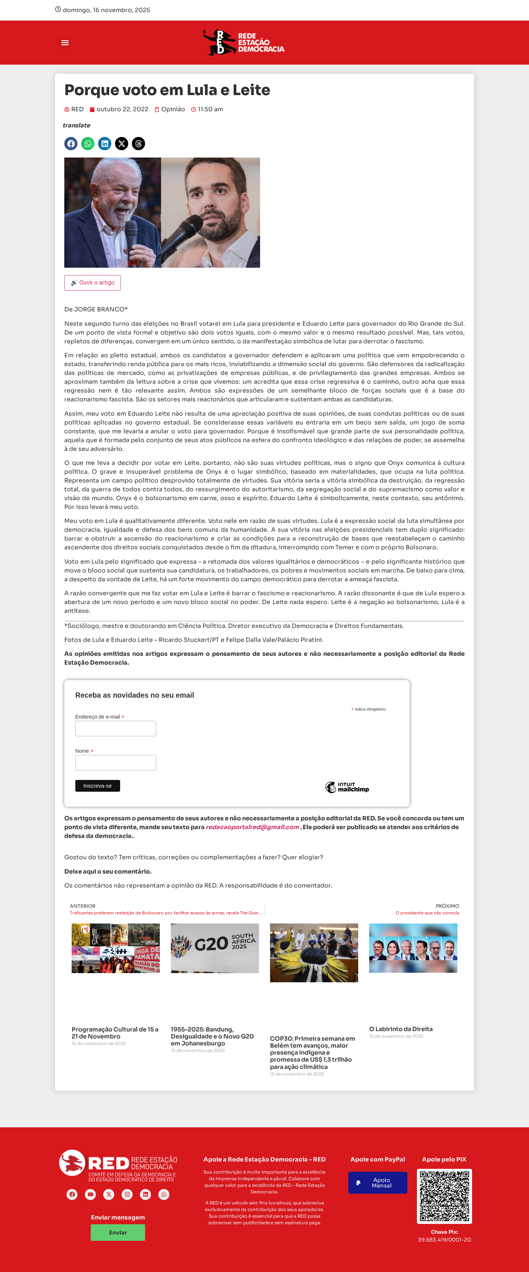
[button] (65, 43)
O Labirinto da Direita (401, 1029)
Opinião (173, 109)
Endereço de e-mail (99, 716)
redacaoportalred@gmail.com (252, 827)
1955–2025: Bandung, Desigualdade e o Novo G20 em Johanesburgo (212, 1036)
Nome (84, 751)
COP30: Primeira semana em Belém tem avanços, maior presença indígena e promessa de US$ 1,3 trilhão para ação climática (312, 1053)
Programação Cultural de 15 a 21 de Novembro (115, 1033)
